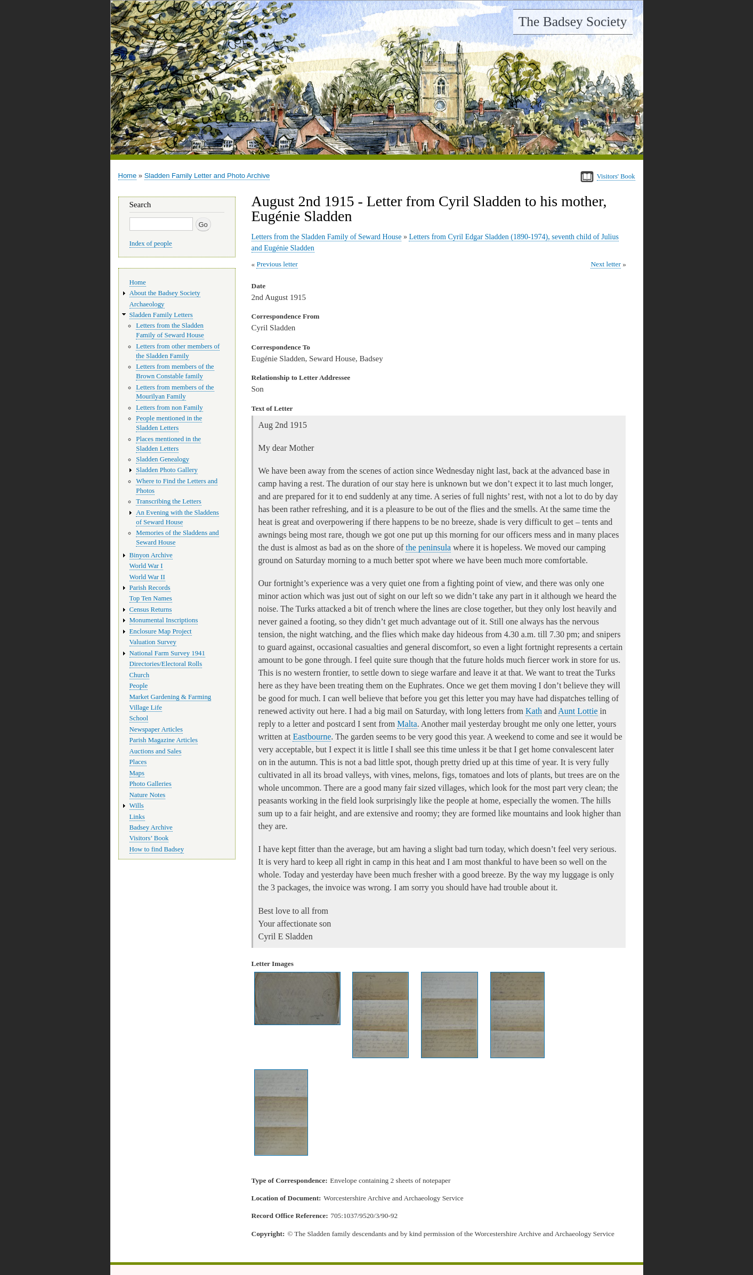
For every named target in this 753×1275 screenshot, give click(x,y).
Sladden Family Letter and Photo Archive (207, 176)
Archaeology (147, 304)
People (138, 685)
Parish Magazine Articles (163, 740)
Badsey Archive (151, 827)
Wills (136, 805)
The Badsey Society (573, 21)
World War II (147, 577)
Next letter (605, 264)
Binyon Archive (151, 555)
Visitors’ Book (149, 838)
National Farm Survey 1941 (167, 653)
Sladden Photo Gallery (167, 470)
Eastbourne (312, 736)
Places (138, 762)
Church (139, 675)
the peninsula (428, 547)
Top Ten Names (150, 598)
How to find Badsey (156, 849)
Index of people (150, 243)
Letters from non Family (169, 407)
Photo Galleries (150, 783)
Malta (407, 723)
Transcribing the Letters (168, 501)
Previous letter (276, 264)
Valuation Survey (152, 642)
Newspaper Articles (156, 729)
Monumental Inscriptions (163, 620)
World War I (146, 566)
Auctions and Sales (155, 751)
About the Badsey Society (164, 293)
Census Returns (150, 609)
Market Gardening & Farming (170, 697)
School (139, 718)
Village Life (145, 707)
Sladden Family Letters (161, 315)
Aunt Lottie (577, 711)
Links (137, 817)
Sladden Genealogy (162, 459)
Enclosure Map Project (160, 631)
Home (127, 176)
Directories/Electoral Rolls (166, 664)
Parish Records (150, 587)
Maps (136, 773)
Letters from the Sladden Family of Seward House (327, 237)
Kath (533, 711)
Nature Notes (147, 795)
